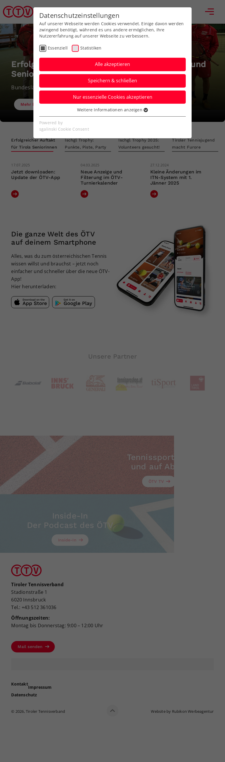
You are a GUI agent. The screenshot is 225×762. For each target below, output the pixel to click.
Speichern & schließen (112, 80)
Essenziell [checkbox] (58, 48)
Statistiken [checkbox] (90, 48)
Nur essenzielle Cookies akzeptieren (112, 97)
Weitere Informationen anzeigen (112, 109)
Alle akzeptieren (112, 64)
